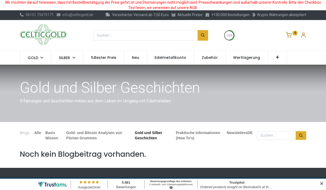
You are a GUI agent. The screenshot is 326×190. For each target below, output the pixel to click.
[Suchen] (203, 35)
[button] (277, 58)
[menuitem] (103, 58)
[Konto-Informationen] (303, 36)
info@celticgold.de (75, 15)
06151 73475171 (37, 15)
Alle (37, 133)
